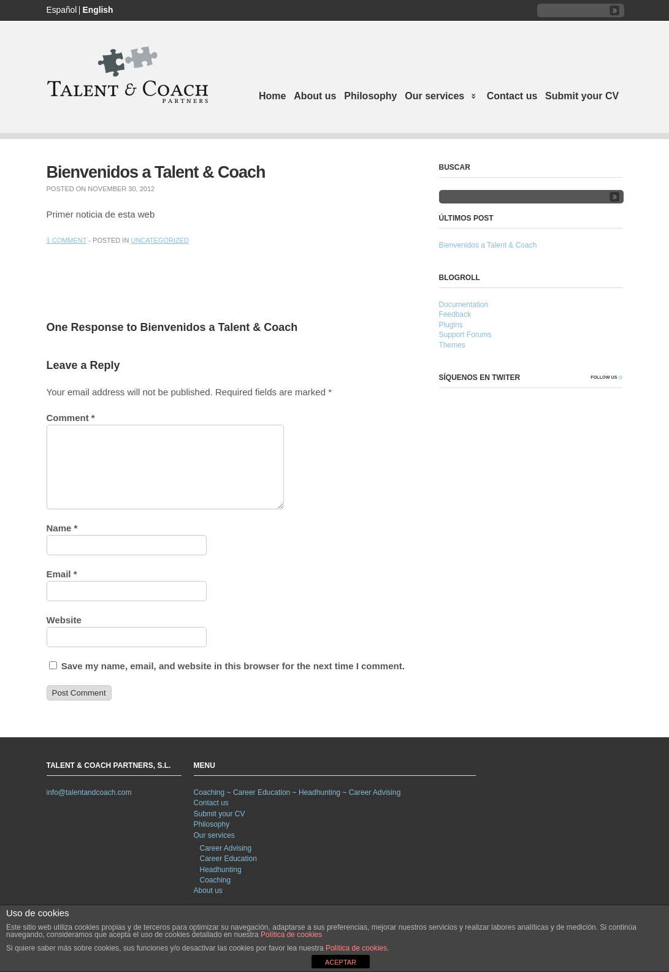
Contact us (512, 96)
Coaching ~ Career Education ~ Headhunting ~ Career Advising (297, 792)
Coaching (215, 880)
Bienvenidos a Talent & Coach (488, 245)
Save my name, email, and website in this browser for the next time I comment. (233, 666)
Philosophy (370, 96)
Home (272, 96)
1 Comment (67, 240)
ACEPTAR (340, 962)
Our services (438, 97)
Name (62, 528)
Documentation (464, 304)
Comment (71, 417)
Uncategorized (160, 240)
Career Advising (226, 848)
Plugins (451, 325)
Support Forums (465, 334)
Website (64, 620)
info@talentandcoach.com (89, 792)
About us (315, 96)
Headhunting (221, 869)
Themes (452, 345)
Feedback (455, 314)
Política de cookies (291, 934)
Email (62, 574)
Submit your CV (582, 96)
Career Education (228, 858)
